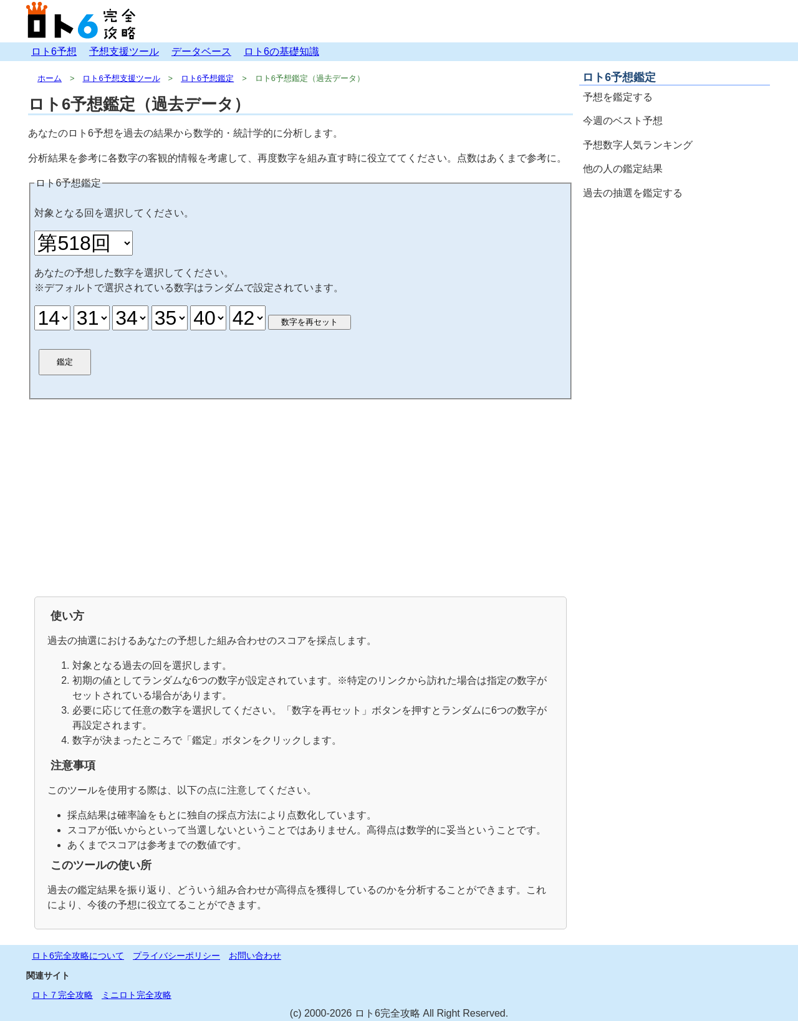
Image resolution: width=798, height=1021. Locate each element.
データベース (201, 51)
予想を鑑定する (618, 97)
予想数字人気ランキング (638, 145)
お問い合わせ (255, 956)
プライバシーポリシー (176, 956)
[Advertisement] (300, 497)
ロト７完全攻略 (62, 995)
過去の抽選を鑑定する (633, 193)
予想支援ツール (124, 51)
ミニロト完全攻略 (136, 995)
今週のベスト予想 (623, 120)
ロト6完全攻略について (78, 956)
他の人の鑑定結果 (623, 168)
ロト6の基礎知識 (281, 51)
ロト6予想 (54, 51)
